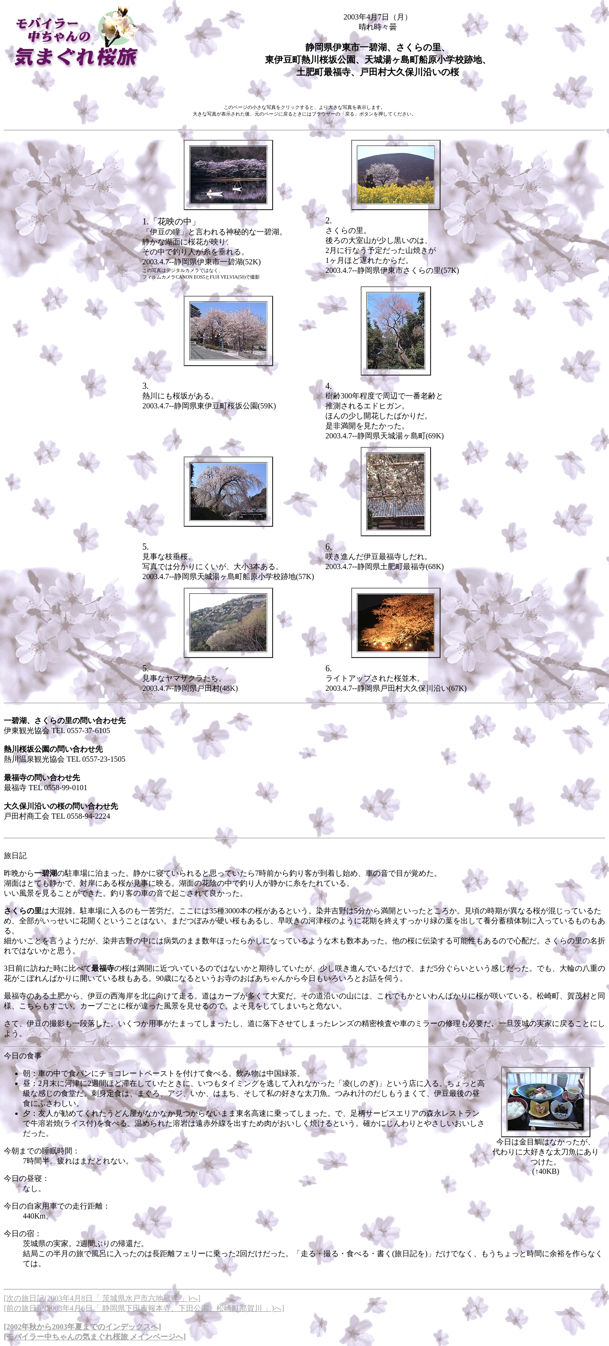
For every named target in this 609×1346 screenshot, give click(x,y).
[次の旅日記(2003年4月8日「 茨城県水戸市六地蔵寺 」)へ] (102, 1298)
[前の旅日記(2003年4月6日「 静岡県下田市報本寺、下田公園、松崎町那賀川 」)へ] (144, 1308)
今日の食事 (23, 1056)
